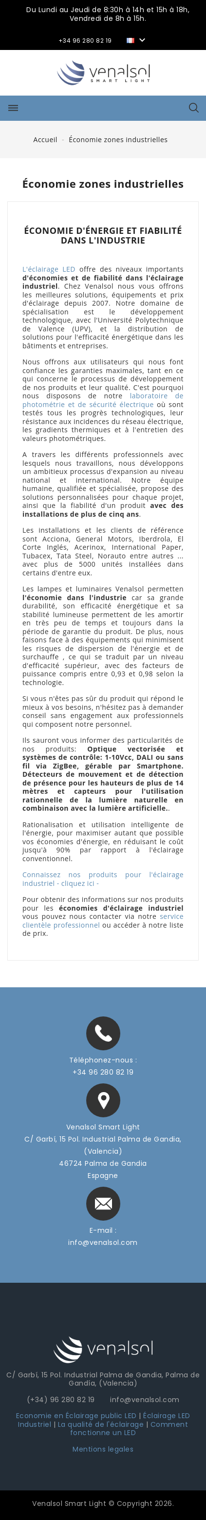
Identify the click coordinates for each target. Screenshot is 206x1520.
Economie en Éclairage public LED (76, 1416)
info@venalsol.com (103, 1242)
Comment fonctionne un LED (129, 1429)
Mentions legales (103, 1449)
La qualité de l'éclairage (101, 1424)
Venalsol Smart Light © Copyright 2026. (103, 1503)
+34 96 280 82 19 (103, 1072)
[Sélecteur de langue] (137, 39)
